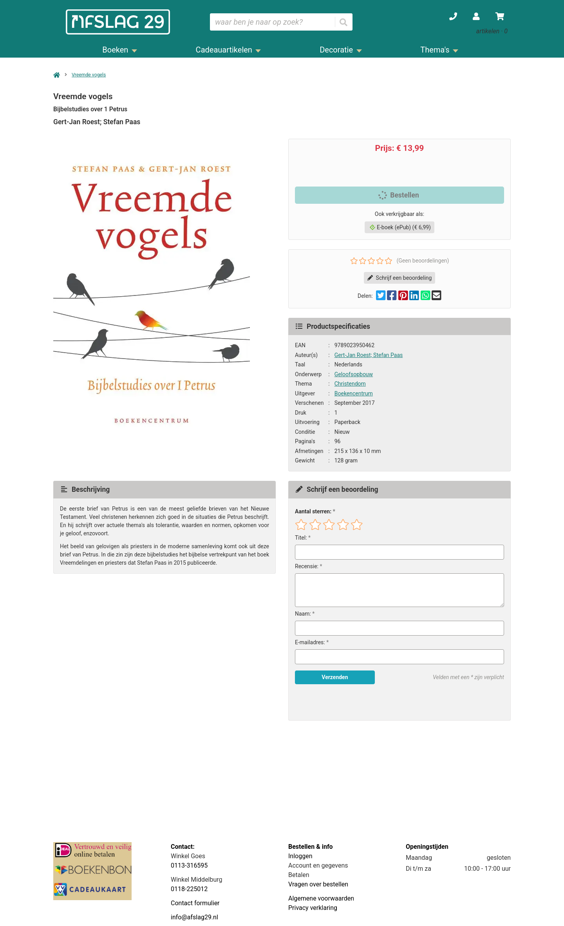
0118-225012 (189, 889)
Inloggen (300, 856)
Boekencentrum (353, 393)
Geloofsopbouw (353, 374)
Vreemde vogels (89, 75)
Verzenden (335, 677)
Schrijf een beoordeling (399, 278)
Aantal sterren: (313, 511)
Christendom (350, 384)
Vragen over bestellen (318, 884)
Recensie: (306, 566)
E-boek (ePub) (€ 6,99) (400, 227)
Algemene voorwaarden (321, 898)
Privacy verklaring (312, 908)
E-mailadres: (310, 642)
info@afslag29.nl (194, 917)
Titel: (301, 538)
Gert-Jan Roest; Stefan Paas (368, 355)
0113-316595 (189, 865)
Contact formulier (195, 903)
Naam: (303, 614)
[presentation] (345, 702)
